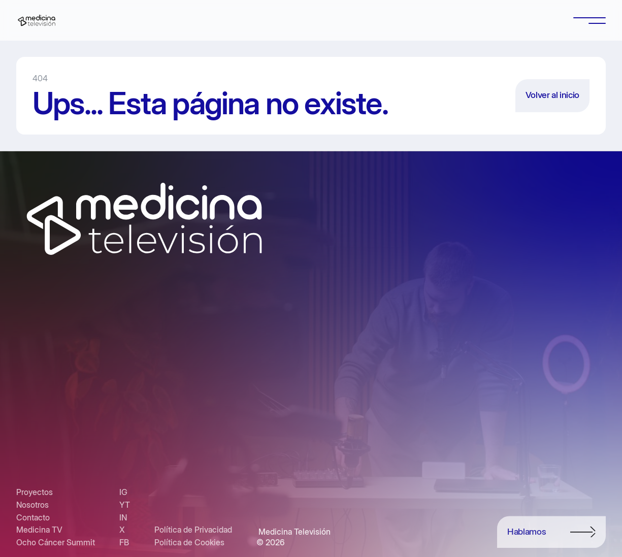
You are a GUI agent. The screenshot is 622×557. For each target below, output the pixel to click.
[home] (36, 20)
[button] (589, 20)
